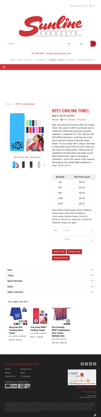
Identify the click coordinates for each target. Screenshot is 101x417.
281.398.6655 (37, 53)
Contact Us (10, 376)
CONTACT (29, 60)
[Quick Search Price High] (84, 44)
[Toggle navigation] (4, 67)
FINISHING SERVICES (86, 60)
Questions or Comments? (17, 382)
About (7, 373)
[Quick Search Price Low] (72, 44)
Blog (23, 373)
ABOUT (20, 60)
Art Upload (26, 376)
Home (7, 369)
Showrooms (26, 369)
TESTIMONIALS (41, 60)
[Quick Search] (35, 44)
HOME (12, 60)
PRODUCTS (71, 60)
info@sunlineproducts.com (58, 53)
